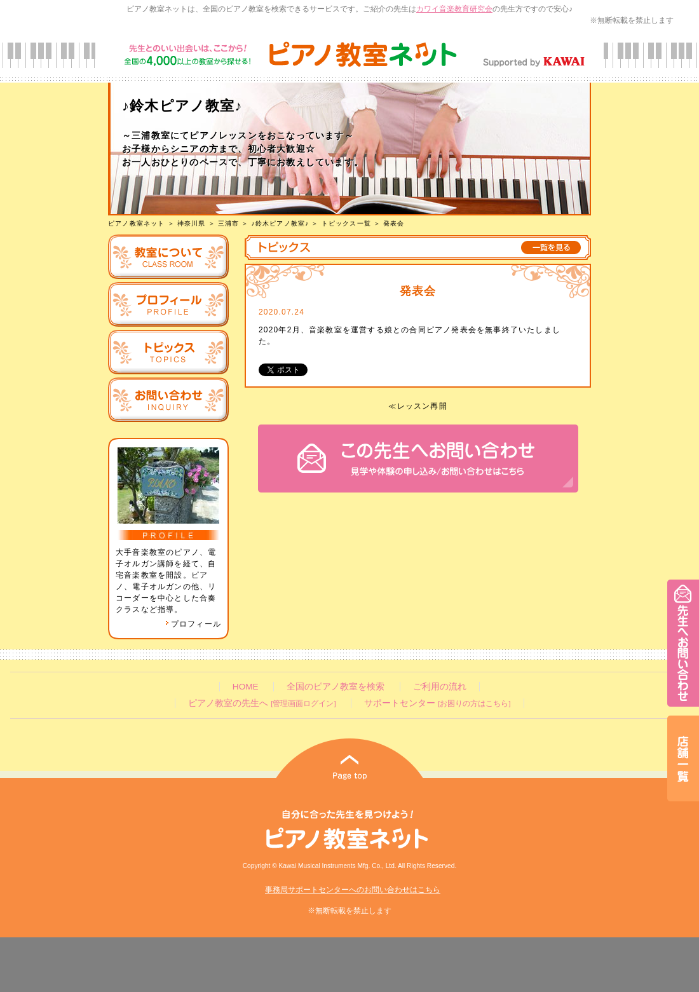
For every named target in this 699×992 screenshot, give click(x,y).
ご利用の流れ (439, 686)
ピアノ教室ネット (136, 223)
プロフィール (193, 624)
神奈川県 (191, 223)
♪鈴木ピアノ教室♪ (280, 223)
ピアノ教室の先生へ (262, 703)
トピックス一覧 (346, 223)
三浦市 (229, 223)
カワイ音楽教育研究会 (454, 8)
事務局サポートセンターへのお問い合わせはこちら (352, 889)
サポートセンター (437, 703)
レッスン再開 (422, 406)
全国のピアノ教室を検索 (335, 686)
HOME (246, 686)
